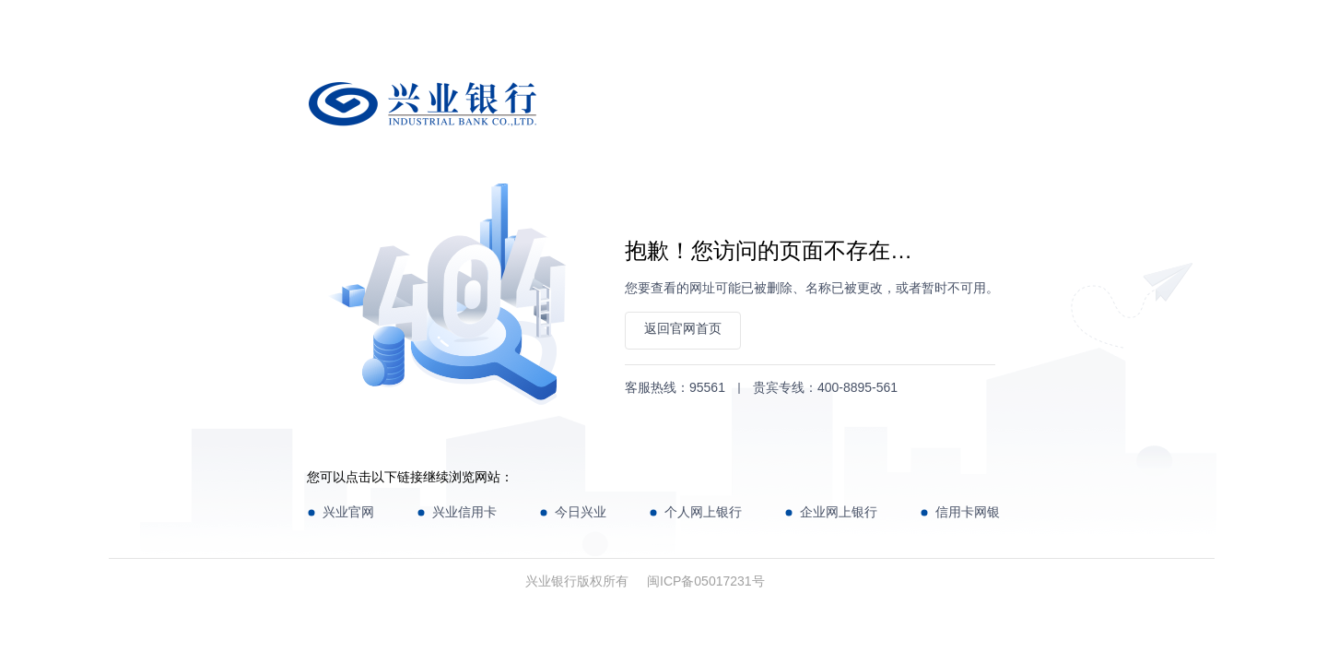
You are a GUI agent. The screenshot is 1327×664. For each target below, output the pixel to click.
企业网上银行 (838, 511)
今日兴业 (580, 511)
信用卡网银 (967, 511)
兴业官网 (348, 511)
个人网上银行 (703, 511)
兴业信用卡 (464, 511)
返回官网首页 (683, 328)
